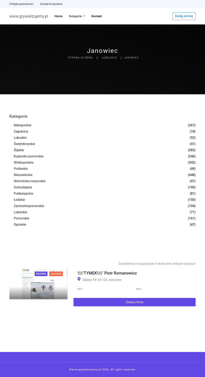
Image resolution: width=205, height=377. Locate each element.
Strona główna (80, 57)
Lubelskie (109, 57)
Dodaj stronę (184, 16)
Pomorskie (21, 218)
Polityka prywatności (21, 3)
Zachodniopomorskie (29, 206)
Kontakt (96, 16)
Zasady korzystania (51, 3)
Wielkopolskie (23, 162)
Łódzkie (19, 200)
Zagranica (21, 131)
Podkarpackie (23, 193)
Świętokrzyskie (24, 144)
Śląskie (19, 150)
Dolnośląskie (23, 187)
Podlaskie (21, 169)
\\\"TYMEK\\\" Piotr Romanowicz (107, 273)
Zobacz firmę (134, 302)
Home (58, 16)
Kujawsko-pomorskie (29, 156)
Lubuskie (20, 138)
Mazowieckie (23, 175)
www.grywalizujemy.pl (28, 16)
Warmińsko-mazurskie (29, 181)
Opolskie (20, 224)
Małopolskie (22, 125)
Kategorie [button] (76, 16)
